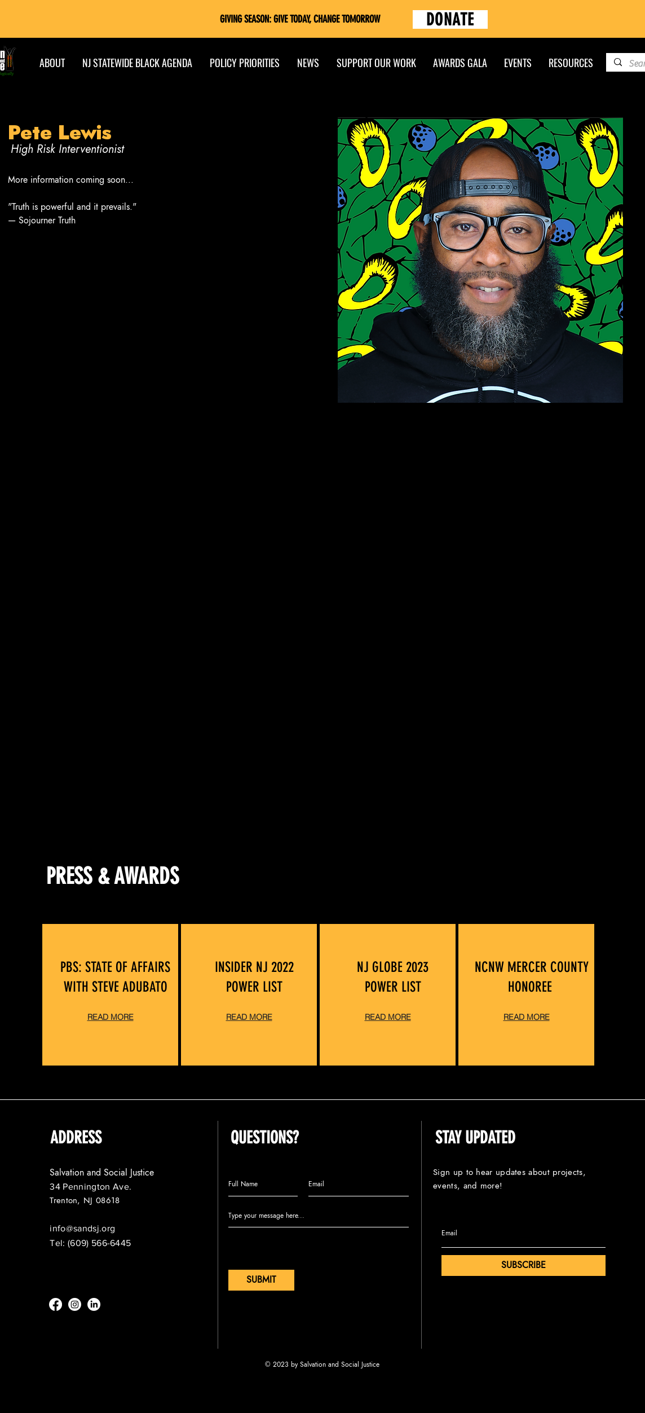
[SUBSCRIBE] (523, 1265)
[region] (110, 995)
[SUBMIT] (261, 1280)
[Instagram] (74, 1304)
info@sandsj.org (82, 1228)
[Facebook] (55, 1304)
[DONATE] (450, 19)
